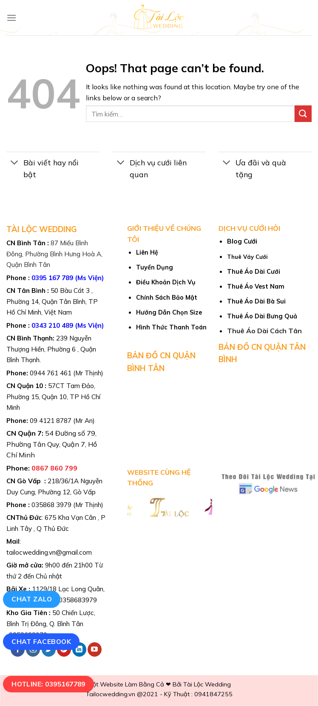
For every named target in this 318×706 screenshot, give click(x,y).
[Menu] (11, 17)
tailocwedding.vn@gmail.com (49, 552)
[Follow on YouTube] (95, 649)
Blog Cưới (242, 241)
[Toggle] (14, 163)
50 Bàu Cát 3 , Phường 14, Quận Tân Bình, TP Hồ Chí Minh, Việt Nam (52, 301)
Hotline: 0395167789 (48, 684)
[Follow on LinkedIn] (79, 649)
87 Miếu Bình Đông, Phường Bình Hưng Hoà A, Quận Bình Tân (54, 254)
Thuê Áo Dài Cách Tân (264, 330)
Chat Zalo (31, 599)
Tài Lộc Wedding (207, 684)
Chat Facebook (41, 641)
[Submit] (303, 113)
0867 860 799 (54, 468)
